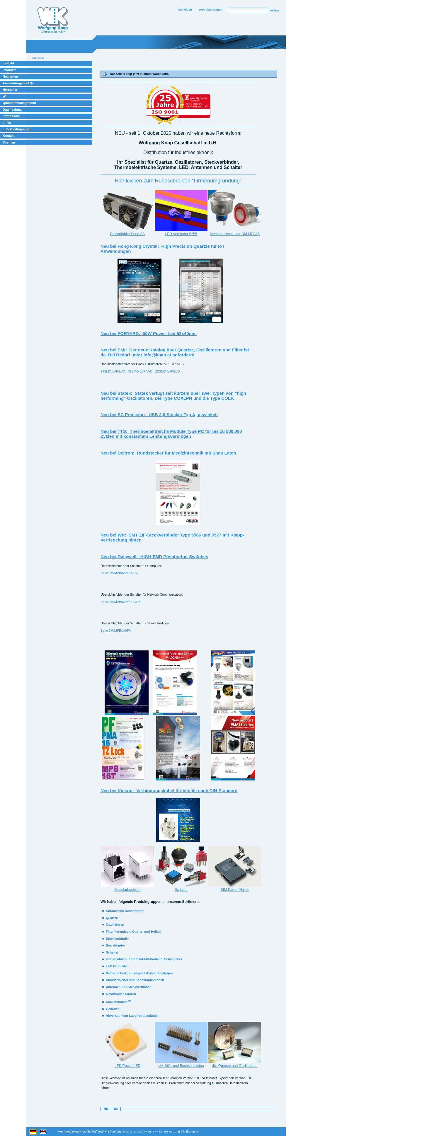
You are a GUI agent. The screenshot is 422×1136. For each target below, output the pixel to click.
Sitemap (9, 142)
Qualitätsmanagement (19, 103)
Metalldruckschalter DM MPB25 (235, 234)
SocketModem (118, 1002)
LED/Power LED (127, 1066)
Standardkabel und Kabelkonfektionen (135, 980)
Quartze (112, 918)
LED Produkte (116, 966)
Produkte (9, 70)
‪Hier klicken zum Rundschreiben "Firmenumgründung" (178, 181)
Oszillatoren (115, 924)
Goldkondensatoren (121, 994)
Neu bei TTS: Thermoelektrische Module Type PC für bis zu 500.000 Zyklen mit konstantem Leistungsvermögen (171, 434)
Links (7, 122)
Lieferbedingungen (17, 129)
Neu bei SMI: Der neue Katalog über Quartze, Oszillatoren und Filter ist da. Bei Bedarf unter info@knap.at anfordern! (175, 352)
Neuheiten (10, 76)
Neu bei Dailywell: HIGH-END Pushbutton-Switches (154, 556)
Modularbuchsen (127, 890)
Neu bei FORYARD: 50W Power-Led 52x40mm (149, 333)
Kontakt (9, 135)
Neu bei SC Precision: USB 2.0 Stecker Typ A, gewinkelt (159, 414)
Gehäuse (112, 1009)
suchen (274, 10)
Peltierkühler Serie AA (127, 234)
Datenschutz (12, 109)
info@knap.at (189, 1131)
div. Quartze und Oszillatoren (234, 1066)
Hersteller (10, 89)
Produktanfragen (210, 9)
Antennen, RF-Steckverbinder (128, 987)
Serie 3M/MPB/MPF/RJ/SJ (119, 573)
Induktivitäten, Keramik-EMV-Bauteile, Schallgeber (144, 959)
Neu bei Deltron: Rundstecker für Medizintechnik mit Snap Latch (168, 452)
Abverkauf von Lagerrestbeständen (132, 1015)
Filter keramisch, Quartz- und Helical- (134, 931)
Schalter (181, 890)
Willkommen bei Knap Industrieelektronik (52, 20)
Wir (5, 96)
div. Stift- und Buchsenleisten (181, 1066)
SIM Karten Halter (235, 890)
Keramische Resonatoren (125, 911)
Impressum (11, 116)
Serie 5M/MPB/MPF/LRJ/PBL (121, 602)
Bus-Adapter (115, 945)
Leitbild (8, 63)
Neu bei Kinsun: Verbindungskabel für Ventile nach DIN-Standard (169, 790)
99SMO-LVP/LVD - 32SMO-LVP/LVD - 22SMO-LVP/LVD (140, 371)
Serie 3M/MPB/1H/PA (116, 630)
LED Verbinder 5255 (181, 234)
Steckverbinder (117, 938)
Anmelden (185, 9)
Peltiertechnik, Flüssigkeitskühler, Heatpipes (139, 973)
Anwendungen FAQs (18, 83)
